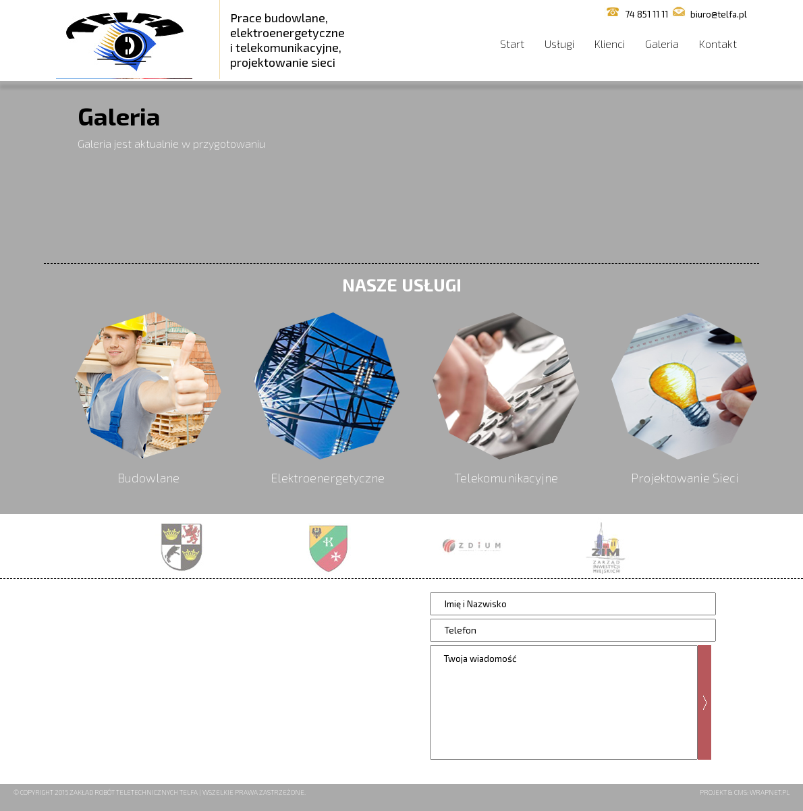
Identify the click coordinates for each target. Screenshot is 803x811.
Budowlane (148, 477)
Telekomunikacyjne (506, 477)
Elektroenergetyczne (328, 477)
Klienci (609, 43)
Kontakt (718, 43)
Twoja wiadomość (564, 702)
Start (512, 43)
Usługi (559, 43)
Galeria (662, 43)
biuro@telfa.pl (718, 14)
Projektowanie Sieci (685, 477)
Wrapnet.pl (770, 792)
